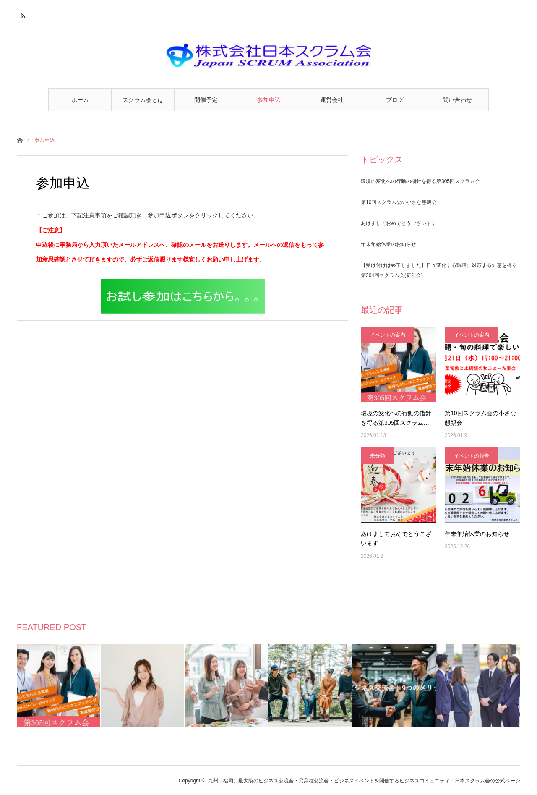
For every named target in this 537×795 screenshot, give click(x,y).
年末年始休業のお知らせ (388, 244)
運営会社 (332, 100)
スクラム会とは (143, 100)
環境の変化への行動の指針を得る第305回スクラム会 (420, 181)
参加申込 (269, 100)
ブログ (395, 100)
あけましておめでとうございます (398, 223)
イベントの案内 (387, 335)
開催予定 (206, 100)
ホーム (80, 100)
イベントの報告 (471, 456)
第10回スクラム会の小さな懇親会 (399, 202)
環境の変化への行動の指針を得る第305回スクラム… (396, 418)
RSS (22, 14)
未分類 (377, 456)
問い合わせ (457, 100)
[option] (59, 685)
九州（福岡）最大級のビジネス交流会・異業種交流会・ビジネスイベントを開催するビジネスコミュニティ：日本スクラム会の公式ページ (364, 781)
